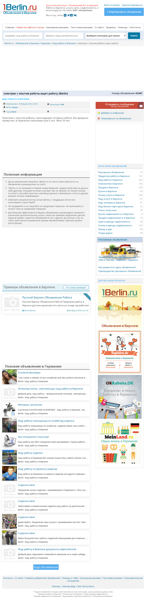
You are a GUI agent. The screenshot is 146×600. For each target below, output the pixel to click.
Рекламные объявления (111, 172)
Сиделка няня (26, 485)
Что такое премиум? (76, 287)
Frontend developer (29, 372)
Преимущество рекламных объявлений (119, 271)
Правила (111, 27)
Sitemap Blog (68, 586)
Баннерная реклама (57, 27)
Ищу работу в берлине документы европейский (47, 549)
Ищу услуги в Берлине (110, 198)
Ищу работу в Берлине (110, 179)
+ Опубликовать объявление (124, 11)
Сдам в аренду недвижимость (114, 221)
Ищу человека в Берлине (111, 202)
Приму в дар (105, 229)
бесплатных (60, 5)
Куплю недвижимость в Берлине (115, 214)
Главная (9, 27)
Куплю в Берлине (107, 191)
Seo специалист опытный (33, 436)
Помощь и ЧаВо (70, 578)
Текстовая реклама (82, 27)
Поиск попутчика (107, 210)
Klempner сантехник (30, 404)
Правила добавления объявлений (42, 578)
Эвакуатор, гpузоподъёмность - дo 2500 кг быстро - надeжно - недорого (118, 258)
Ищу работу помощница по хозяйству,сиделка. (46, 420)
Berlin (14, 112)
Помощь (122, 27)
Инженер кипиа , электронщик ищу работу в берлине (50, 388)
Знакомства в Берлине (110, 183)
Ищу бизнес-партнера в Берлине (115, 206)
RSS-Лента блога (86, 586)
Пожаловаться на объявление (116, 118)
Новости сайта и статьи (30, 27)
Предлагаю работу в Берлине (114, 176)
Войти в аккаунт (112, 5)
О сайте (99, 27)
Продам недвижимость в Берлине (116, 217)
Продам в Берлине (108, 187)
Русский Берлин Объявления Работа (47, 297)
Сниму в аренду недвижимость (115, 225)
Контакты (135, 27)
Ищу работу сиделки (30, 452)
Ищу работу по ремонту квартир (37, 469)
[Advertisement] (72, 68)
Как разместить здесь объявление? (117, 267)
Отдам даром (105, 232)
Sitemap (56, 586)
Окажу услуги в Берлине (111, 195)
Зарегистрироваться (132, 5)
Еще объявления (46, 567)
